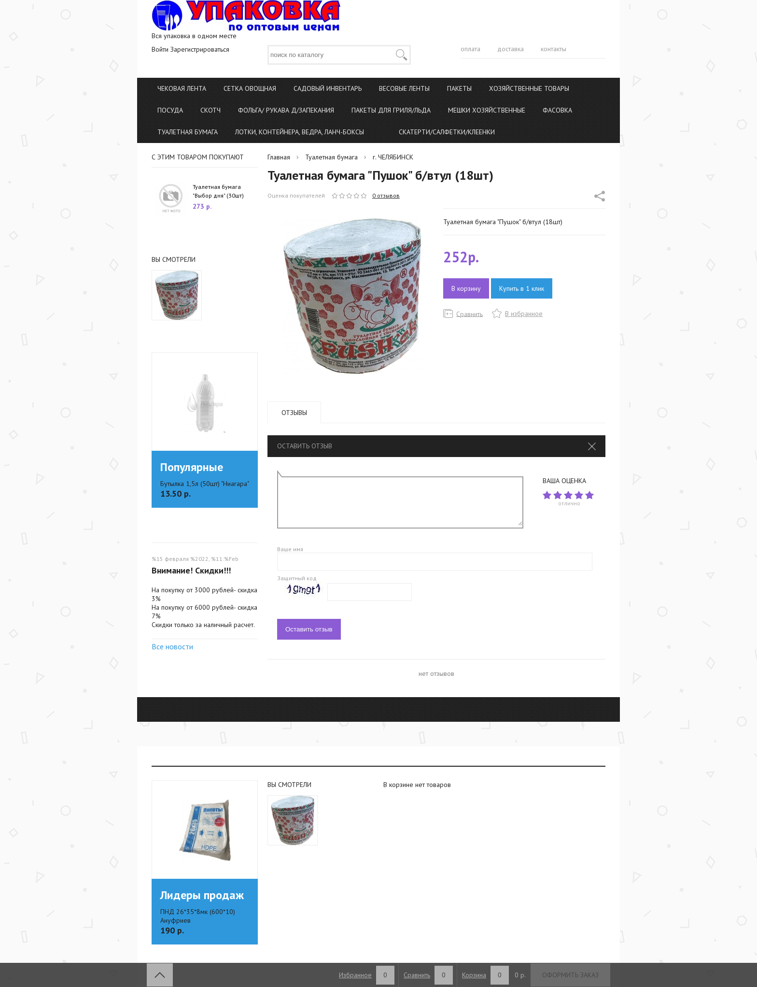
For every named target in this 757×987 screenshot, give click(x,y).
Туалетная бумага (187, 132)
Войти (160, 49)
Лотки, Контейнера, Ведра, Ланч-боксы (299, 132)
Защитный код (297, 578)
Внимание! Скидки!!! (191, 570)
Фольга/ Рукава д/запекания (286, 110)
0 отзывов (386, 195)
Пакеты (459, 88)
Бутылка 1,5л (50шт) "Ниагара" (204, 483)
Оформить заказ (570, 975)
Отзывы (294, 412)
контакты (553, 48)
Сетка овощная (250, 88)
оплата (470, 48)
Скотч (210, 110)
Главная (278, 157)
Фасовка (557, 110)
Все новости (172, 646)
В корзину (466, 288)
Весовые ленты (404, 88)
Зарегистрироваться (199, 49)
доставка (510, 48)
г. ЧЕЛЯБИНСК (393, 157)
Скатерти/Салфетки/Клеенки (447, 132)
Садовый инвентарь (328, 88)
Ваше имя (290, 549)
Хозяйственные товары (529, 88)
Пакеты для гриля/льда (391, 110)
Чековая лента (181, 88)
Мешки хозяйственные (486, 110)
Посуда (170, 110)
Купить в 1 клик (521, 288)
